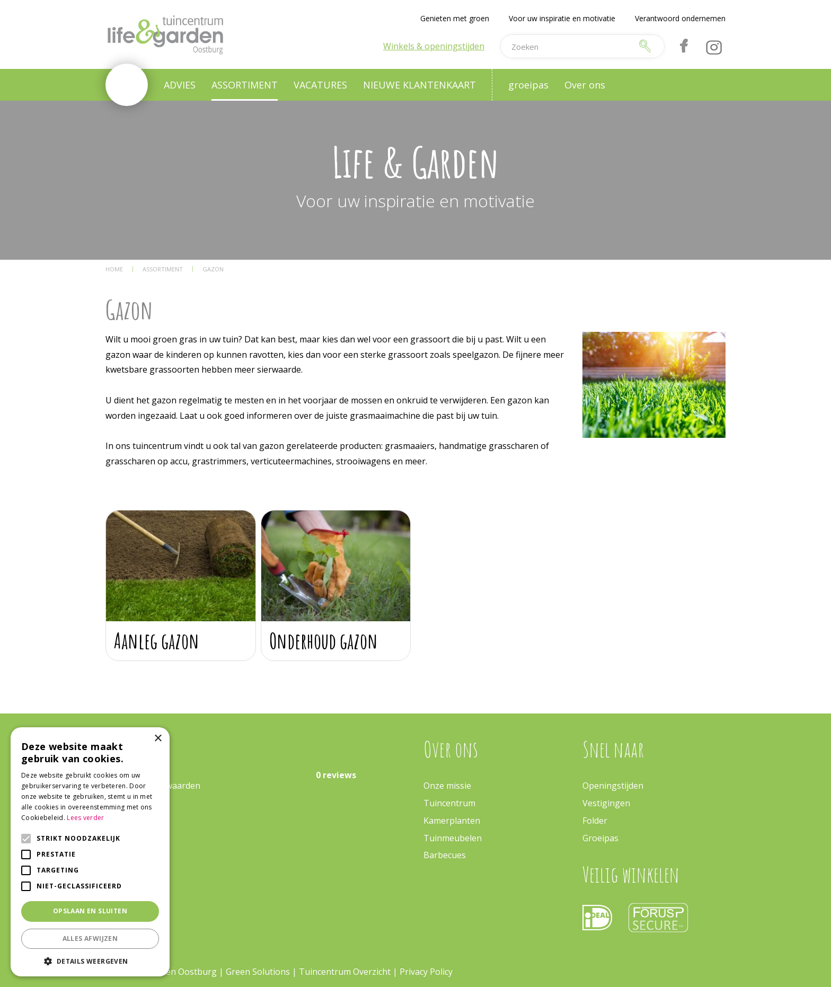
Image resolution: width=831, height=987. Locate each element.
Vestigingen (606, 803)
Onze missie (447, 785)
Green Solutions (258, 971)
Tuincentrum (449, 803)
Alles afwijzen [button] (90, 938)
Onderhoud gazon (323, 640)
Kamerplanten (451, 820)
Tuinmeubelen (452, 838)
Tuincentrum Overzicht (345, 971)
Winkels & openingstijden (433, 46)
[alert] (90, 851)
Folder (594, 820)
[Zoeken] (566, 46)
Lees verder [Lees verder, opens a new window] (85, 817)
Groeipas (600, 838)
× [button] (158, 739)
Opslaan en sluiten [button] (90, 910)
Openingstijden (612, 785)
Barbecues (444, 855)
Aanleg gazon (156, 640)
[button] (90, 961)
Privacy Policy (426, 971)
